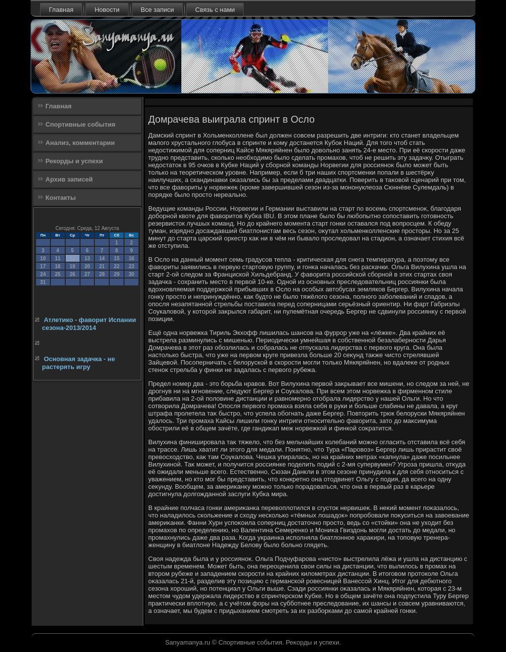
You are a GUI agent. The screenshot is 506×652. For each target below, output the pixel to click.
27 (87, 274)
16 (131, 258)
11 (57, 258)
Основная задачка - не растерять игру (78, 363)
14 (102, 258)
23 (131, 266)
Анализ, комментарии (80, 142)
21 (102, 266)
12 (72, 258)
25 (57, 274)
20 (87, 266)
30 (131, 274)
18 (57, 266)
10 (42, 258)
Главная (61, 9)
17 (42, 266)
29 (117, 274)
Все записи (157, 9)
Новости (106, 9)
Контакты (60, 197)
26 (72, 274)
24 (42, 274)
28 (102, 274)
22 (117, 266)
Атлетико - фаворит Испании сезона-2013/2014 (89, 323)
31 (42, 282)
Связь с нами (215, 9)
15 (117, 258)
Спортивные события (80, 124)
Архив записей (69, 179)
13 (87, 258)
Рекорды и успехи (74, 161)
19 (72, 266)
